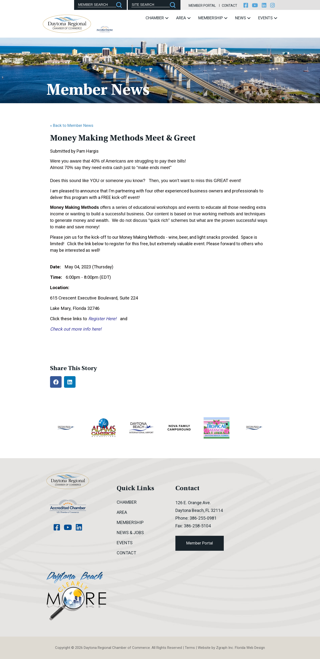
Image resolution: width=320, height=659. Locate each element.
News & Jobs (130, 532)
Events (267, 17)
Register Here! (102, 318)
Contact (229, 5)
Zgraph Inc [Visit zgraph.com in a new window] (224, 647)
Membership (212, 17)
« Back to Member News (71, 125)
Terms (190, 647)
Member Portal (202, 5)
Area (183, 17)
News (242, 17)
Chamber (157, 17)
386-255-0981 (203, 518)
